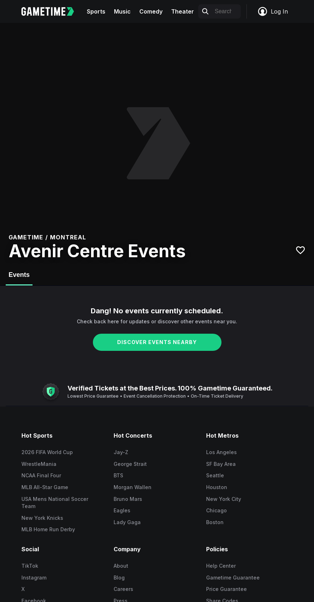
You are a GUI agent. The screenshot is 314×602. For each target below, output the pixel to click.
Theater (182, 11)
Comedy (151, 11)
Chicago (216, 510)
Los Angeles (221, 452)
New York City (223, 499)
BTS (118, 475)
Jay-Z (121, 452)
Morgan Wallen (132, 487)
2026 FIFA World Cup (47, 452)
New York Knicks (42, 518)
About (121, 566)
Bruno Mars (128, 499)
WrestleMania (38, 464)
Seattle (215, 475)
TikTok (29, 566)
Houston (216, 487)
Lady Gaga (127, 522)
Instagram (33, 577)
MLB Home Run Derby (48, 529)
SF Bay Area (221, 464)
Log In (272, 11)
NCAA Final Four (41, 475)
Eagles (122, 510)
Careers (123, 589)
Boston (215, 522)
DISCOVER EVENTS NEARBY (157, 342)
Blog (119, 577)
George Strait (130, 464)
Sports (96, 11)
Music (122, 11)
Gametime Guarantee (233, 577)
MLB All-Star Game (44, 487)
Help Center (221, 566)
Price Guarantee (226, 589)
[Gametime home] (52, 11)
